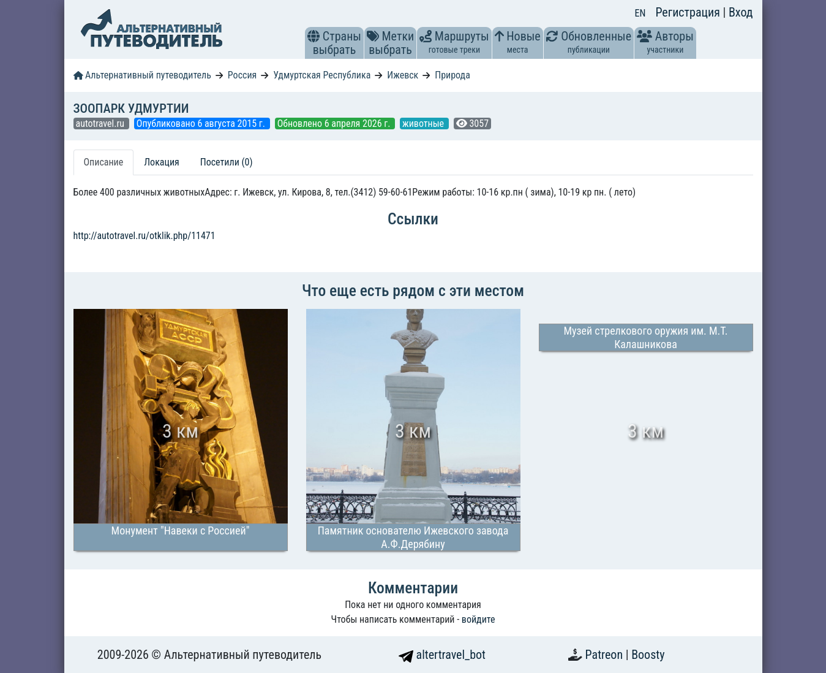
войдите (478, 619)
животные (424, 123)
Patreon (605, 654)
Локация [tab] (161, 162)
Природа (452, 75)
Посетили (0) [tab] (226, 162)
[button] (313, 36)
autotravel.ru (101, 123)
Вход (741, 12)
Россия (242, 75)
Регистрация (689, 12)
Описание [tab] (104, 162)
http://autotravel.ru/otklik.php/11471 (144, 235)
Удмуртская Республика (321, 75)
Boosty (647, 654)
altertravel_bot (442, 654)
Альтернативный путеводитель (142, 75)
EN (640, 13)
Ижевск (402, 75)
